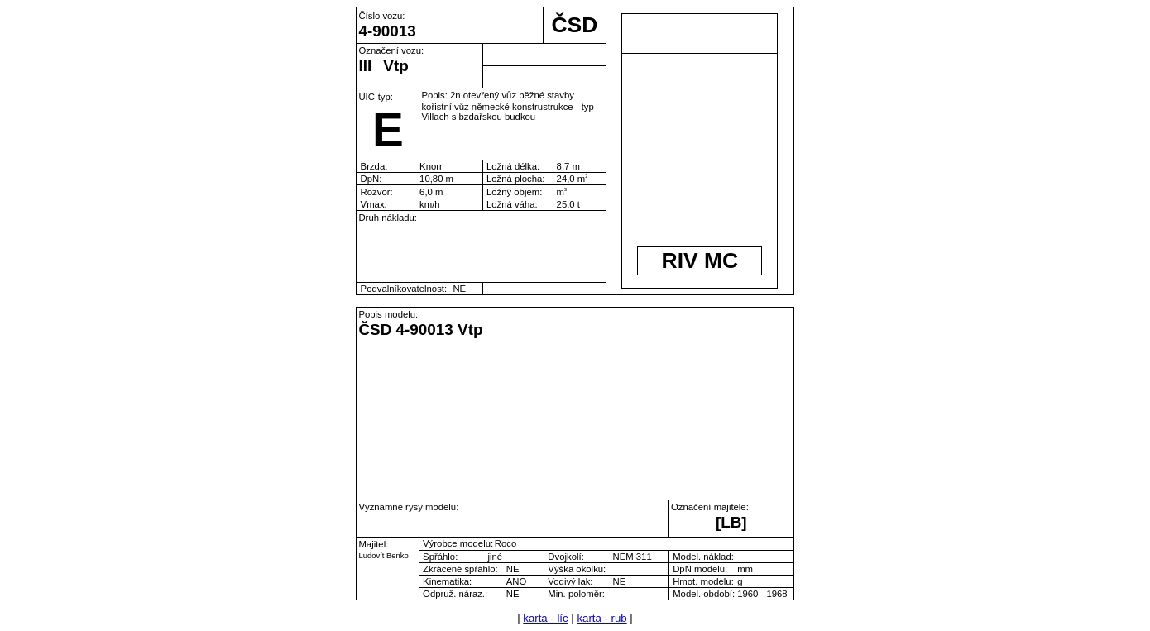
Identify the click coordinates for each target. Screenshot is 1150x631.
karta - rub (601, 618)
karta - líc (545, 618)
